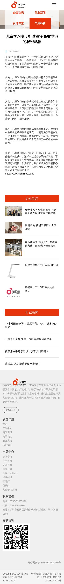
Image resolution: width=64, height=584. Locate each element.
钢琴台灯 (7, 469)
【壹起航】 (46, 577)
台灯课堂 (18, 23)
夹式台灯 (7, 464)
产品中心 (7, 428)
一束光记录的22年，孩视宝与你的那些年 (28, 339)
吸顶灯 (6, 485)
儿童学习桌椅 (10, 489)
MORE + (10, 410)
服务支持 (7, 440)
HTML (6, 580)
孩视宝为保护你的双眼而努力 (41, 264)
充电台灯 (7, 460)
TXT (13, 580)
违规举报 (47, 573)
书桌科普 (40, 23)
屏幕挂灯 (7, 477)
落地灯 (6, 481)
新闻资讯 (7, 432)
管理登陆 (36, 573)
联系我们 (7, 444)
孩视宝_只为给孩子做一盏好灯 (22, 363)
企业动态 (18, 12)
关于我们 (7, 436)
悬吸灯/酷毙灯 (10, 473)
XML (20, 577)
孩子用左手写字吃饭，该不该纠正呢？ (27, 351)
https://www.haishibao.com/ (19, 173)
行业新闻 (40, 12)
